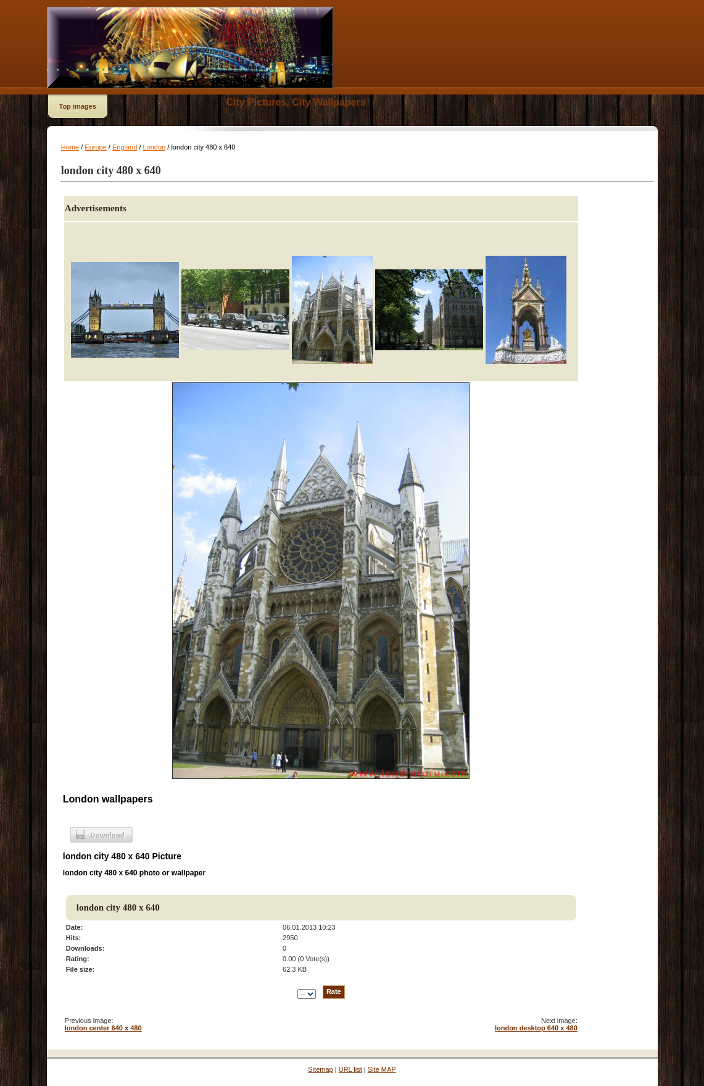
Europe (95, 147)
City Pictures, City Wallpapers (296, 102)
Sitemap (320, 1069)
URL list (350, 1069)
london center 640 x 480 (103, 1028)
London (154, 147)
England (124, 147)
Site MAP (382, 1069)
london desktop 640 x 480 (536, 1028)
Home (70, 147)
